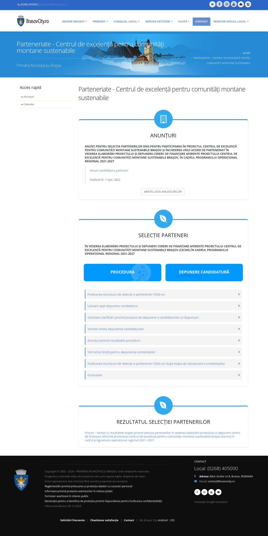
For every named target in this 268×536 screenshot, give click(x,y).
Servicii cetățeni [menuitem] (157, 21)
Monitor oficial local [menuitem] (229, 21)
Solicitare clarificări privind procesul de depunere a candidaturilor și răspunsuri (145, 317)
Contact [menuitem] (201, 21)
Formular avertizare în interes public (66, 496)
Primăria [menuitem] (99, 21)
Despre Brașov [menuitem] (73, 21)
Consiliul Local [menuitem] (125, 21)
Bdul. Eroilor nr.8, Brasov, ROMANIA (226, 476)
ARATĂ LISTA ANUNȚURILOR (163, 191)
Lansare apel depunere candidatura (113, 305)
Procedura (122, 271)
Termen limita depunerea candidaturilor (117, 328)
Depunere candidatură (204, 271)
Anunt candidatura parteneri (109, 170)
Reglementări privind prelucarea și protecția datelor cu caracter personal (88, 486)
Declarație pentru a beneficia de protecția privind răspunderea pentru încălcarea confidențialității (103, 501)
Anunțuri (28, 96)
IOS (172, 520)
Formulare (95, 375)
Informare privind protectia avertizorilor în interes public (79, 491)
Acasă (246, 52)
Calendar (28, 104)
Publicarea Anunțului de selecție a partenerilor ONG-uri (128, 294)
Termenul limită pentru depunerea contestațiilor (123, 351)
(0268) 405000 (28, 4)
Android (163, 520)
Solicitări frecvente (72, 520)
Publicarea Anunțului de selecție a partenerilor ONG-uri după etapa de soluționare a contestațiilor (159, 363)
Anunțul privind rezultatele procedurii (115, 340)
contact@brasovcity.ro (53, 4)
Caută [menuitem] (182, 21)
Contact (129, 520)
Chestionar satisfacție (104, 520)
